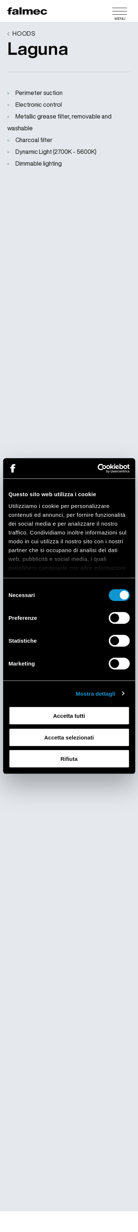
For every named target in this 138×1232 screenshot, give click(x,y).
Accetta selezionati (69, 737)
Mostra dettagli (95, 693)
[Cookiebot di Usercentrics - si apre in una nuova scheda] (98, 468)
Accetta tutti (69, 716)
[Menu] (120, 11)
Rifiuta (69, 759)
